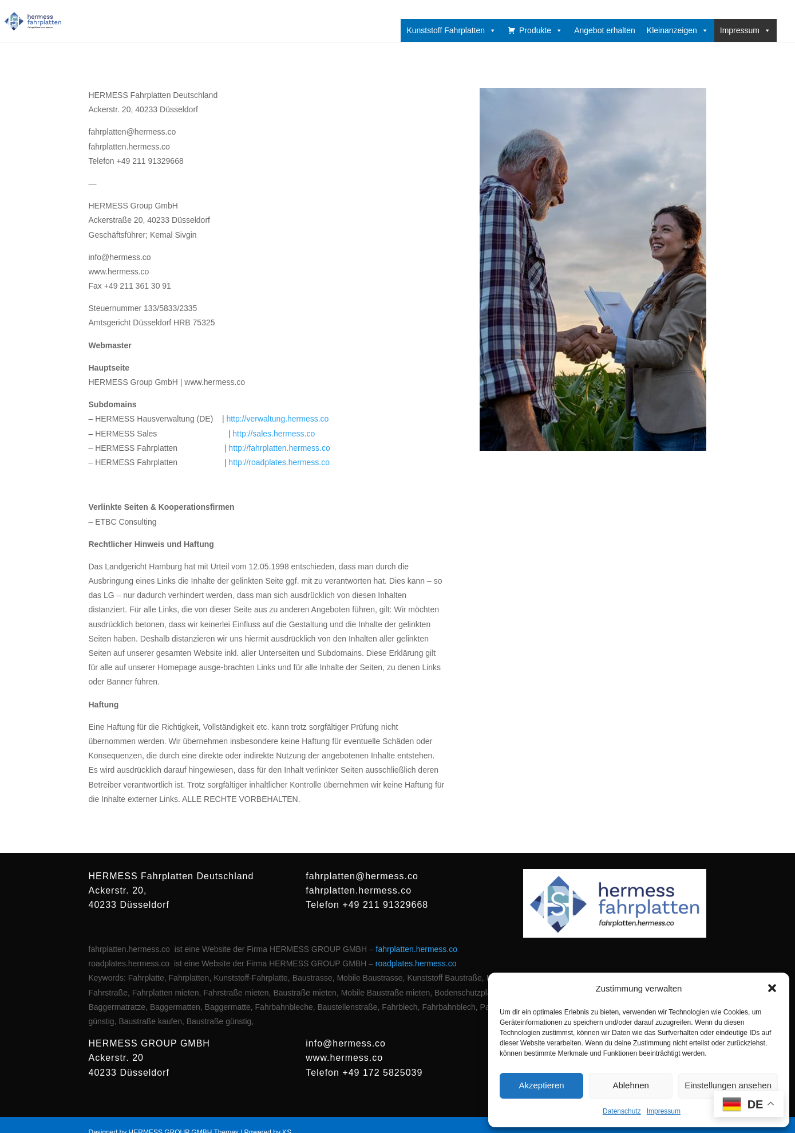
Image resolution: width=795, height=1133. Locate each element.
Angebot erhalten (604, 30)
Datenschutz (622, 1111)
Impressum (664, 1111)
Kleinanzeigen (678, 30)
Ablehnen (630, 1085)
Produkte (541, 30)
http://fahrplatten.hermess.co (279, 448)
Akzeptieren (541, 1085)
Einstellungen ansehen (728, 1085)
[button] (772, 988)
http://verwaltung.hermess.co (277, 418)
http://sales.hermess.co (273, 433)
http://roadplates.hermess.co (279, 462)
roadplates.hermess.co (416, 963)
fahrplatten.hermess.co (416, 949)
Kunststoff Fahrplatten (451, 30)
